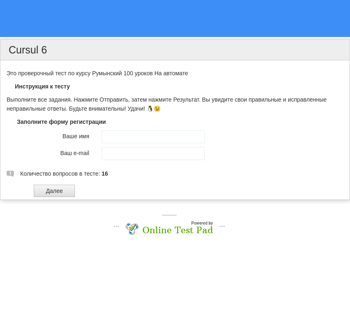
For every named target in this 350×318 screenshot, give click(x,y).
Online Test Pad (177, 229)
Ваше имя (76, 136)
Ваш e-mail (74, 153)
